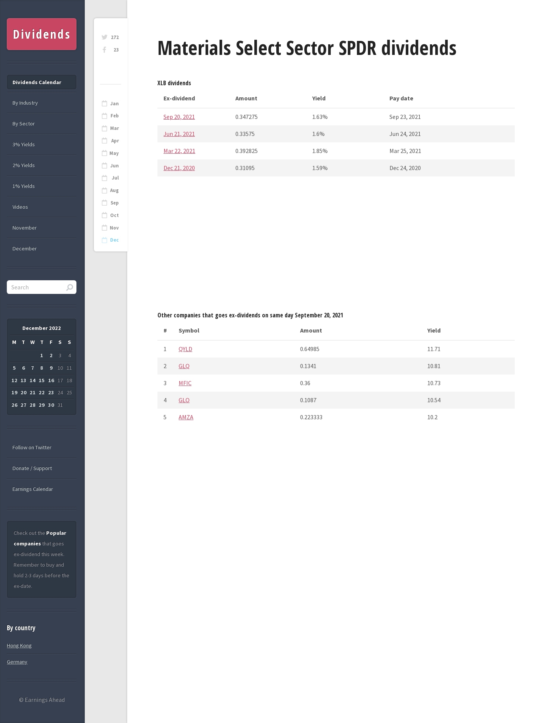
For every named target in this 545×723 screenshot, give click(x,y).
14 (33, 380)
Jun (114, 165)
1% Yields (23, 186)
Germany (17, 661)
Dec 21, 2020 (179, 168)
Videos (20, 206)
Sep (115, 202)
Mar (114, 128)
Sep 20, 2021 (179, 116)
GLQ (184, 366)
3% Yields (23, 144)
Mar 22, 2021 (179, 151)
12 (14, 380)
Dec (114, 239)
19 (14, 392)
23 (116, 49)
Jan (114, 103)
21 (33, 392)
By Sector (23, 123)
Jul (115, 177)
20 (23, 392)
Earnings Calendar (32, 489)
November (24, 227)
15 (42, 380)
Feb (115, 115)
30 (51, 404)
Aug (114, 190)
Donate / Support (32, 468)
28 (33, 404)
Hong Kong (19, 645)
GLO (184, 400)
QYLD (185, 349)
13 (23, 380)
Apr (115, 140)
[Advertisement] (336, 246)
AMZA (186, 417)
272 (115, 37)
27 (23, 404)
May (114, 153)
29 (42, 404)
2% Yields (23, 165)
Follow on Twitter (31, 447)
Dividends (42, 34)
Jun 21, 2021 (179, 133)
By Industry (25, 102)
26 (14, 404)
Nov (114, 227)
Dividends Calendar (36, 82)
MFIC (185, 383)
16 (51, 380)
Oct (114, 215)
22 (42, 392)
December (24, 248)
